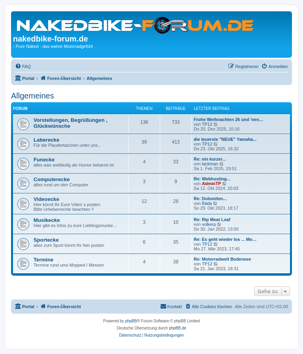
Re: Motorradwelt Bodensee (222, 259)
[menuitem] (23, 66)
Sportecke (46, 240)
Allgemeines (32, 95)
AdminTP (211, 183)
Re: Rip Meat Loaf (212, 219)
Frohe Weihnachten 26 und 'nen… (229, 119)
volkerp (209, 224)
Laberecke (46, 140)
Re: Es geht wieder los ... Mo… (225, 239)
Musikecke (47, 220)
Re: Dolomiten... (210, 198)
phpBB (131, 321)
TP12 (207, 124)
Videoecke (46, 199)
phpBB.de (177, 328)
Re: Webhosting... (212, 178)
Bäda (207, 203)
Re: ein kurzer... (210, 159)
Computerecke (52, 179)
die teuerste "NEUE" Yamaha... (225, 139)
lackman (210, 163)
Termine (43, 260)
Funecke (44, 160)
